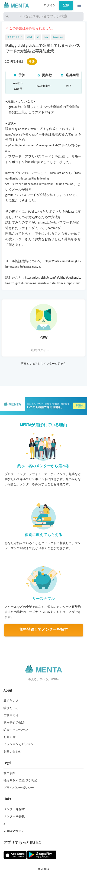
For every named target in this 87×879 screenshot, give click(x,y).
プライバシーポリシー (18, 787)
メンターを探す (14, 809)
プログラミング (14, 37)
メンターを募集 (14, 816)
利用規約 (9, 773)
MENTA (45, 869)
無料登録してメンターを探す (43, 630)
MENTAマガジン (13, 831)
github (29, 37)
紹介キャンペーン (15, 729)
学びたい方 (11, 708)
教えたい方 (11, 700)
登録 (66, 5)
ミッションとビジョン (18, 744)
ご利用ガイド (12, 715)
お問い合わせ (12, 751)
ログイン (50, 5)
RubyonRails (58, 37)
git (38, 37)
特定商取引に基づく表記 (20, 780)
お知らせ (9, 737)
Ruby (46, 37)
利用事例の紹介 (14, 722)
